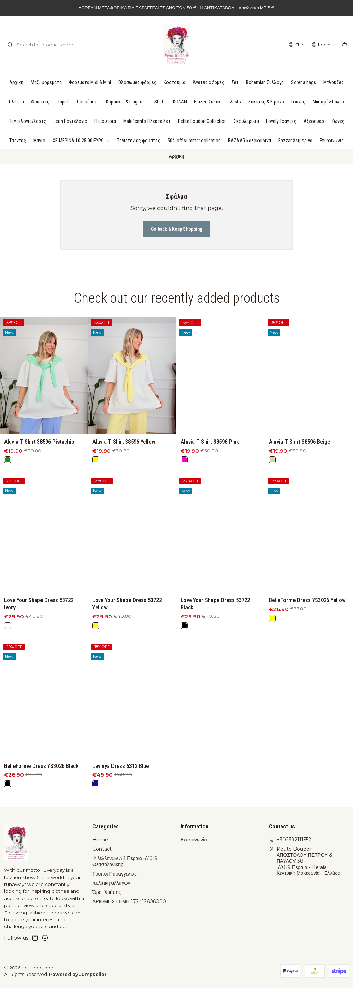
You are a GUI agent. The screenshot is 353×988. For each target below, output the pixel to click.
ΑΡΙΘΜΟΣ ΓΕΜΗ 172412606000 (129, 901)
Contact (102, 849)
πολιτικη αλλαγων (111, 883)
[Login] (324, 44)
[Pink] (184, 483)
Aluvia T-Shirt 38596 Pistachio (39, 449)
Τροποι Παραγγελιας (114, 874)
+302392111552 (290, 839)
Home (100, 839)
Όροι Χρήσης (106, 892)
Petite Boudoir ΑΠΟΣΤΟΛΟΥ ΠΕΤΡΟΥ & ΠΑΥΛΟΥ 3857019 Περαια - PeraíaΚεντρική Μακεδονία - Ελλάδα (305, 861)
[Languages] (297, 44)
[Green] (7, 468)
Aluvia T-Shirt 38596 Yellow (123, 456)
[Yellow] (95, 474)
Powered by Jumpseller (78, 974)
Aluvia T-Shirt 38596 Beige (299, 473)
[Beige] (272, 492)
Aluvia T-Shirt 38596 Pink (210, 465)
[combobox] (42, 45)
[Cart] (345, 44)
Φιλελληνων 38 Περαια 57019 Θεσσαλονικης (125, 861)
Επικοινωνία (194, 839)
